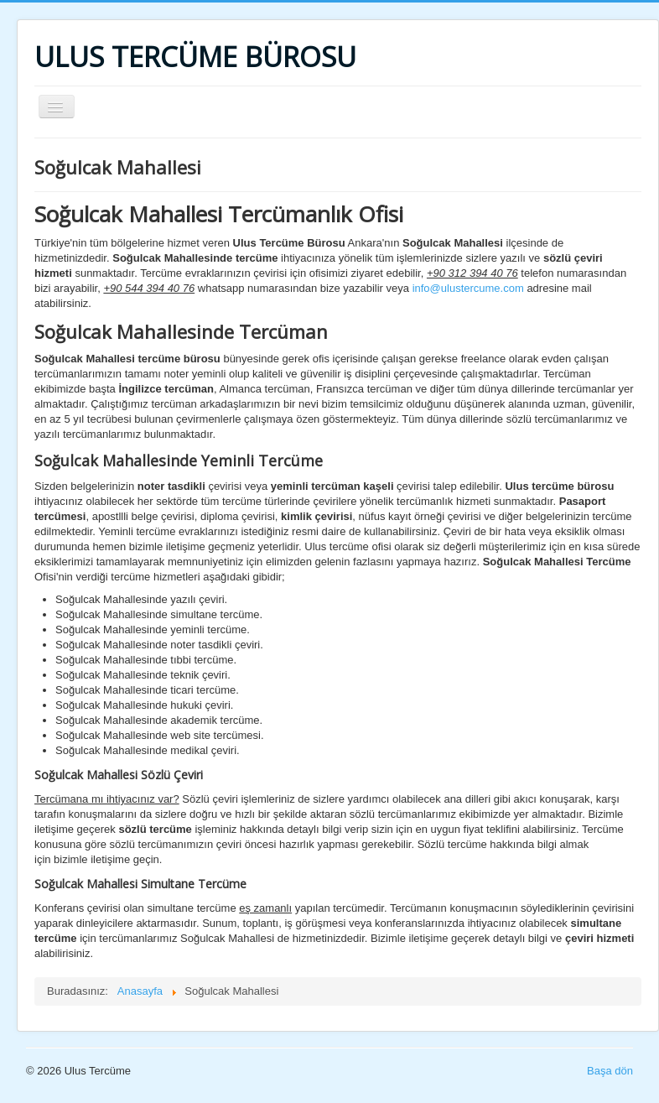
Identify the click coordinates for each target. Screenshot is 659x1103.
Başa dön (610, 1070)
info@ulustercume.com (468, 288)
